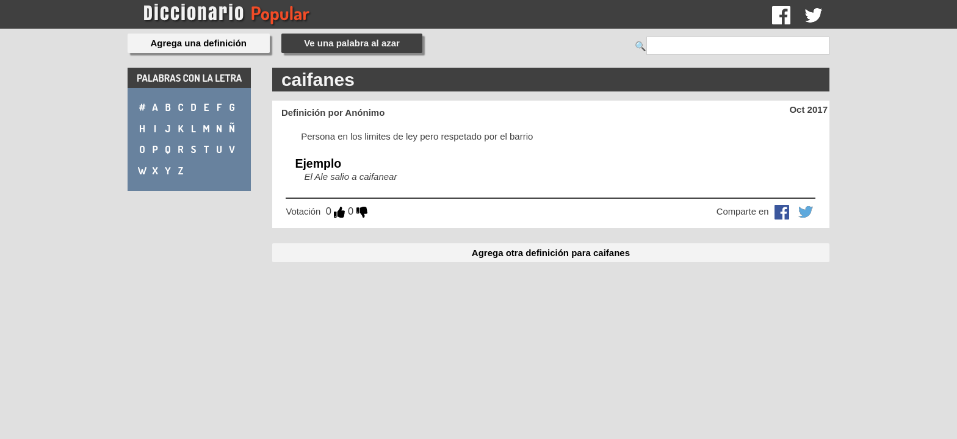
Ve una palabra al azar (352, 43)
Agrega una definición (199, 43)
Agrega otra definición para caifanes (551, 253)
